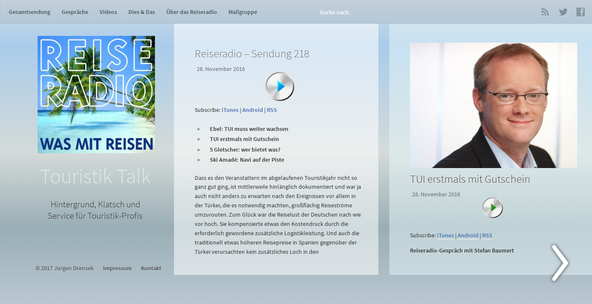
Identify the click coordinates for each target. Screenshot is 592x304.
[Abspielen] (280, 86)
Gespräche (75, 12)
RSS (545, 12)
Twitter (563, 12)
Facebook (580, 12)
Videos (108, 12)
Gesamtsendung (29, 12)
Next (565, 264)
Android (252, 110)
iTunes (230, 110)
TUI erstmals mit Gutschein (470, 179)
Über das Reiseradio (191, 12)
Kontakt (151, 268)
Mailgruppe (242, 12)
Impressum (117, 268)
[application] (278, 99)
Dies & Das (141, 12)
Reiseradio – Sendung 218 (252, 53)
